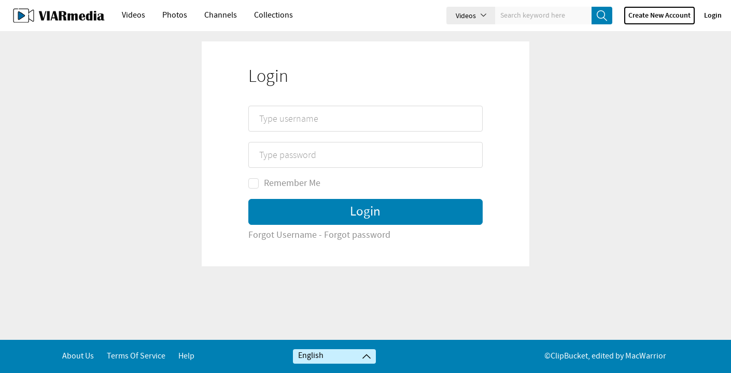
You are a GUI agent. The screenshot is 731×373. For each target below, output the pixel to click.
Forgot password (357, 267)
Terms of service (136, 356)
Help (186, 356)
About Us (78, 356)
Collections (273, 15)
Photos (174, 15)
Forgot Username (282, 267)
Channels (220, 15)
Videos (133, 15)
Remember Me (284, 215)
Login (713, 15)
